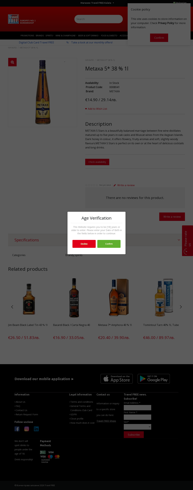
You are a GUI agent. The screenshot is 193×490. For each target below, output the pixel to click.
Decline (84, 243)
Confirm (109, 243)
